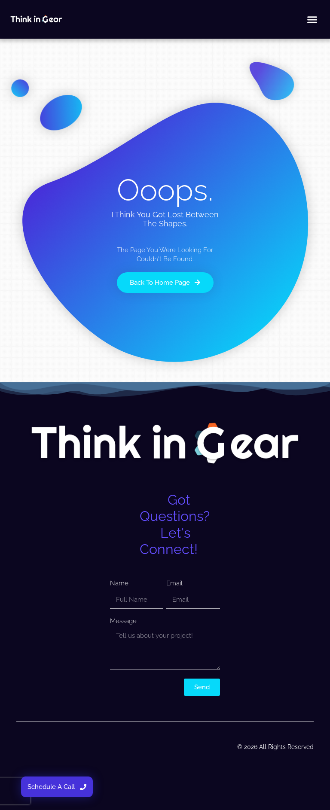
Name (119, 583)
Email (174, 583)
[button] (312, 19)
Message (123, 621)
